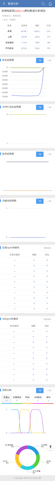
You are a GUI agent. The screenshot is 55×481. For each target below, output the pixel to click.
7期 (39, 60)
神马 (48, 399)
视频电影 (17, 16)
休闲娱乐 (6, 16)
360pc (27, 398)
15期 (49, 60)
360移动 (38, 399)
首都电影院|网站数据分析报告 (23, 10)
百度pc (6, 399)
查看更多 (47, 248)
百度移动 (17, 399)
